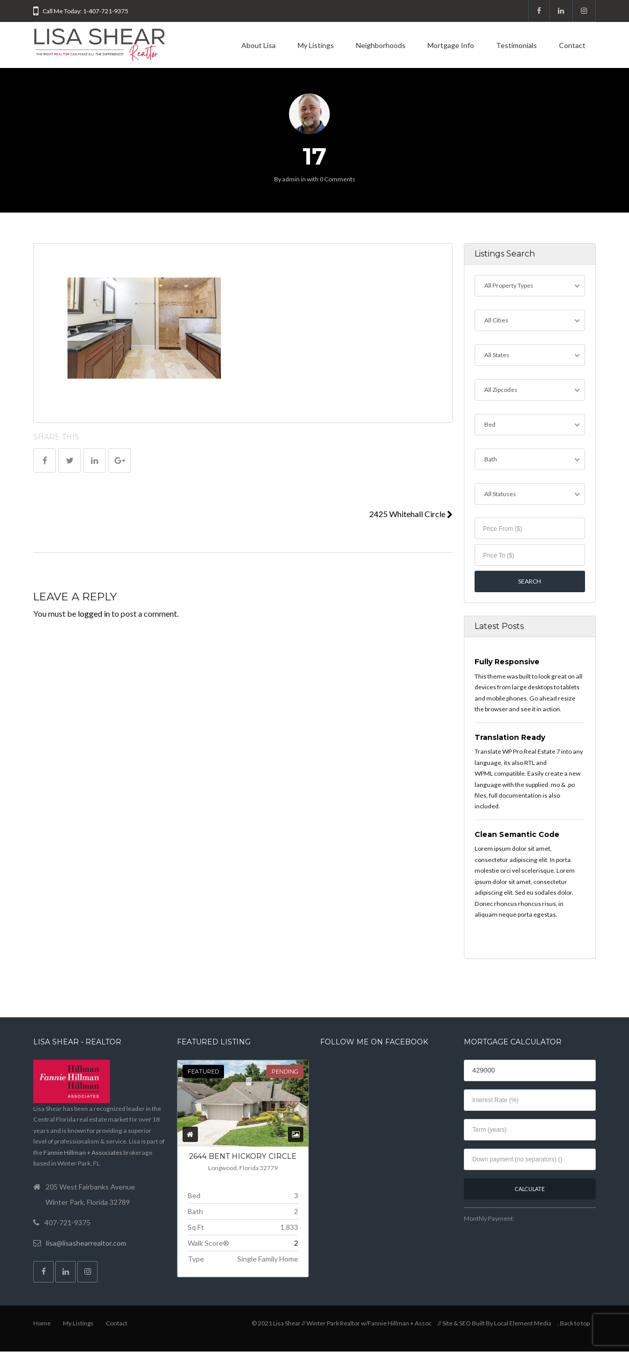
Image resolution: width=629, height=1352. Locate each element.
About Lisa (258, 45)
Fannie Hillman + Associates (82, 1152)
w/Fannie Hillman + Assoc (396, 1323)
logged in (94, 613)
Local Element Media (522, 1323)
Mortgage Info (451, 45)
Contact (572, 45)
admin (291, 179)
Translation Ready (510, 737)
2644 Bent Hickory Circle (243, 1156)
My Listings (316, 45)
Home (42, 1323)
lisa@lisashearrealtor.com (86, 1243)
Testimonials (516, 45)
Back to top (575, 1323)
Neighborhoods (381, 45)
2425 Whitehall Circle (411, 514)
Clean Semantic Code (517, 834)
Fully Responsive (507, 662)
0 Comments (337, 179)
